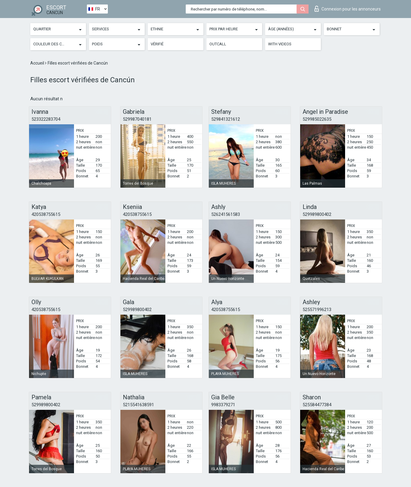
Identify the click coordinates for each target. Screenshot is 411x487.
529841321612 (225, 119)
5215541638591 (138, 404)
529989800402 (317, 214)
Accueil (37, 63)
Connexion (348, 8)
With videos (279, 44)
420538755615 (45, 214)
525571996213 (317, 309)
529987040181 (137, 119)
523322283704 (45, 119)
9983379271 (223, 404)
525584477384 (317, 404)
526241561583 (225, 214)
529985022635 (317, 119)
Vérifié (157, 44)
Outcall (217, 44)
